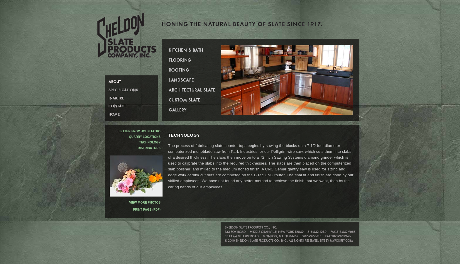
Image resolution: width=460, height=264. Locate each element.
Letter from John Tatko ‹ (141, 131)
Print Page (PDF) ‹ (148, 209)
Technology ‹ (151, 142)
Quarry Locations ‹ (146, 136)
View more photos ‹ (136, 201)
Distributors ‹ (150, 148)
